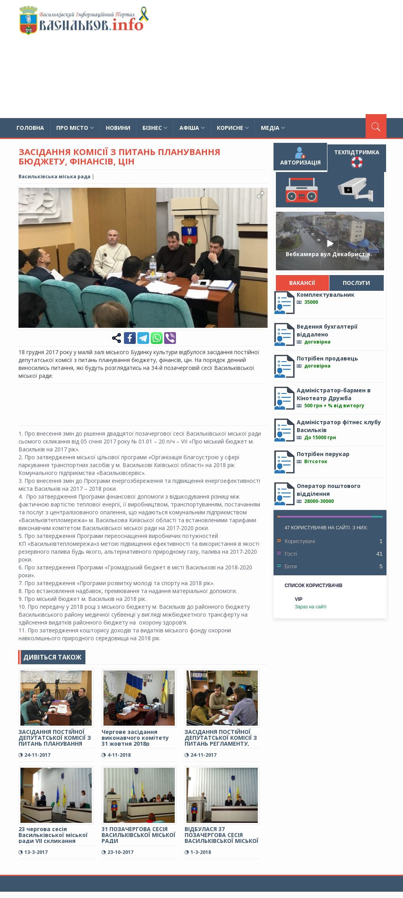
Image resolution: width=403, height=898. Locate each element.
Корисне (233, 127)
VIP (298, 599)
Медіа (273, 127)
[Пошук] (376, 126)
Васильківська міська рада (54, 176)
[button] (260, 194)
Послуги (356, 282)
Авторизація (300, 156)
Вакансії (303, 282)
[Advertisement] (268, 59)
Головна (30, 127)
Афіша (192, 127)
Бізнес (154, 127)
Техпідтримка (356, 158)
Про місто (75, 127)
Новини (118, 127)
